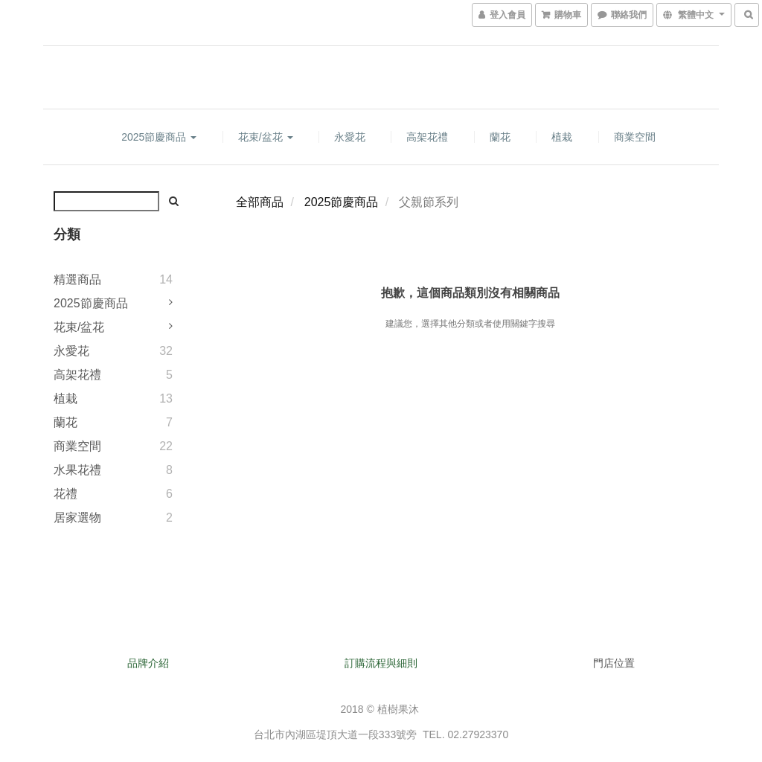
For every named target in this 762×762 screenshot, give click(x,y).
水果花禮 (77, 470)
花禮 (65, 493)
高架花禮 (427, 137)
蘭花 (500, 137)
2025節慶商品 (158, 137)
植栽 (561, 137)
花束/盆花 (265, 137)
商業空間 (635, 137)
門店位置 (614, 663)
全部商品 (260, 202)
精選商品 (77, 279)
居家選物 (77, 517)
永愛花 (349, 137)
